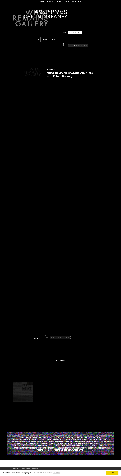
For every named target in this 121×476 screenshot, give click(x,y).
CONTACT (77, 1)
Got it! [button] (112, 473)
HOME (41, 1)
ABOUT (51, 1)
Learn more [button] (56, 473)
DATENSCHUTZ (25, 469)
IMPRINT (16, 469)
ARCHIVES (63, 1)
